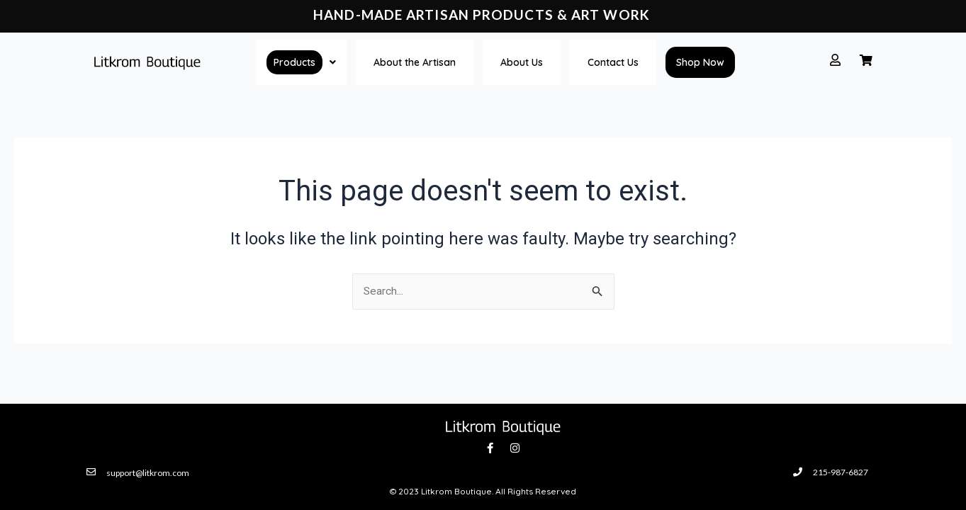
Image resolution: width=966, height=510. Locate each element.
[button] (301, 62)
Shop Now (700, 62)
